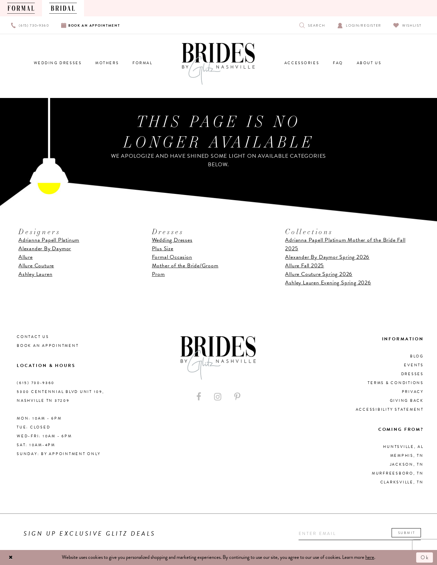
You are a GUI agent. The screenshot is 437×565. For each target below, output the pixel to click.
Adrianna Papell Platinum (48, 240)
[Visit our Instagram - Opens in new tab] (217, 397)
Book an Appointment (48, 346)
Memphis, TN (407, 455)
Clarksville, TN (402, 482)
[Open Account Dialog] (359, 25)
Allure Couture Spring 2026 (318, 274)
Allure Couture (36, 266)
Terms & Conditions (396, 383)
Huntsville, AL (403, 447)
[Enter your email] (359, 533)
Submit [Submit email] (406, 532)
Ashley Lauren (35, 274)
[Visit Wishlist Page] (407, 25)
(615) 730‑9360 (36, 383)
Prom (158, 274)
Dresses (412, 374)
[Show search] (312, 25)
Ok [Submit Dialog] (425, 557)
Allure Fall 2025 (304, 266)
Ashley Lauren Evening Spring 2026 (328, 283)
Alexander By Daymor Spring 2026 (327, 257)
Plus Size (162, 248)
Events (414, 365)
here (369, 557)
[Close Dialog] (11, 558)
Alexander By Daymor (44, 248)
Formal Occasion (172, 257)
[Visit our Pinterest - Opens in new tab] (237, 397)
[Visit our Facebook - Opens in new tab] (198, 397)
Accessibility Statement (390, 409)
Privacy (413, 392)
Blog (417, 356)
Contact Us (33, 337)
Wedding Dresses (172, 240)
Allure (25, 257)
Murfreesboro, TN (398, 473)
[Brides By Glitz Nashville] (218, 64)
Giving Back (407, 401)
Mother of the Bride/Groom (185, 266)
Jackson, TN (407, 464)
